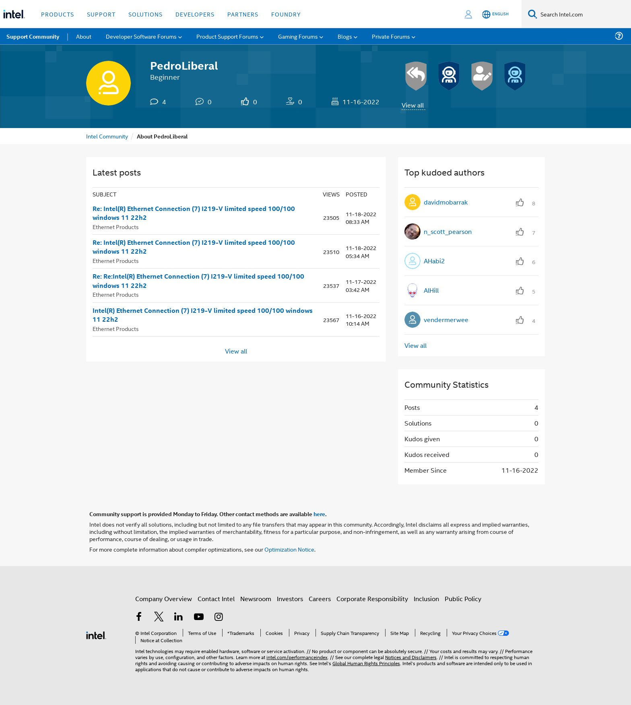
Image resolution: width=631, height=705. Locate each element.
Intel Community (107, 136)
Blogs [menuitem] (345, 36)
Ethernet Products (116, 226)
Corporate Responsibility (372, 598)
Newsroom (255, 598)
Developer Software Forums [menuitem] (141, 36)
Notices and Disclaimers (411, 657)
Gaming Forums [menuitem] (298, 36)
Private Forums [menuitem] (391, 36)
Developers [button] (194, 14)
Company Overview (163, 598)
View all (413, 105)
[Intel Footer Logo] (96, 634)
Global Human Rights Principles (366, 663)
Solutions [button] (145, 14)
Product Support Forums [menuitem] (227, 36)
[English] (495, 14)
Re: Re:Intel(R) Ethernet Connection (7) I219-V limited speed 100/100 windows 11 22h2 (198, 281)
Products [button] (57, 14)
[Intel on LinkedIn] (179, 617)
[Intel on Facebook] (139, 617)
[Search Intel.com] (584, 14)
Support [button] (101, 14)
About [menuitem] (83, 36)
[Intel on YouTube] (199, 617)
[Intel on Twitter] (159, 617)
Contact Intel (216, 598)
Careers (320, 598)
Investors (290, 598)
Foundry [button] (286, 14)
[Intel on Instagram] (218, 617)
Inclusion (426, 598)
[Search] (532, 14)
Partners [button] (242, 14)
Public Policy (463, 598)
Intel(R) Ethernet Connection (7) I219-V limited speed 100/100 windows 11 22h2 (203, 315)
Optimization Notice (289, 549)
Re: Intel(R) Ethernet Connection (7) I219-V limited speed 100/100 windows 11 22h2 (194, 213)
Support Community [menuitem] (32, 36)
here (319, 513)
